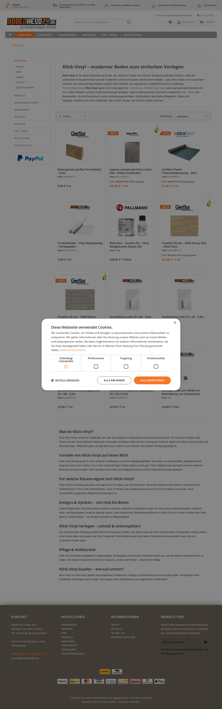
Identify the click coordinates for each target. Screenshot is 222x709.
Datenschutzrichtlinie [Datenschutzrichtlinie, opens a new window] (72, 350)
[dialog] (111, 354)
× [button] (174, 323)
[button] (65, 380)
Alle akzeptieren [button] (152, 380)
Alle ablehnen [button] (114, 380)
